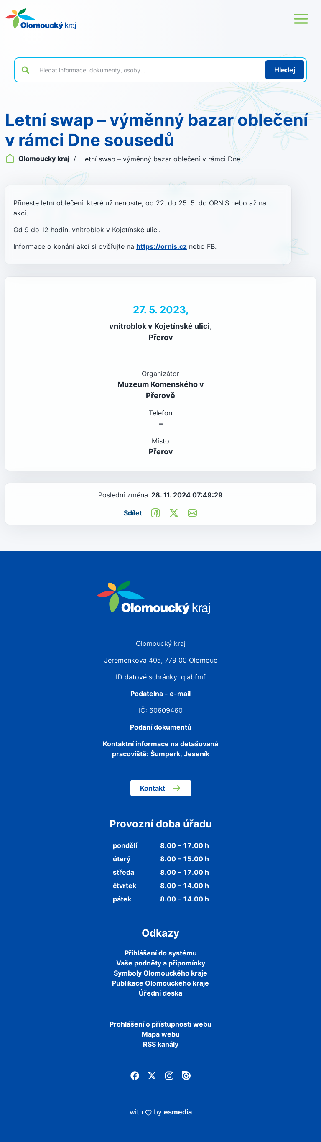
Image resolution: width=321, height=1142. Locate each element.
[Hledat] (284, 69)
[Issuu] (186, 1075)
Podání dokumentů (160, 727)
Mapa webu (161, 1034)
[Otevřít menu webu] (301, 18)
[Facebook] (134, 1075)
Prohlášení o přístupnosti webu (160, 1024)
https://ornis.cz (161, 246)
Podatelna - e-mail (160, 693)
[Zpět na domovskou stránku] (40, 18)
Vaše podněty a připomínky (160, 963)
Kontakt (160, 788)
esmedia (178, 1112)
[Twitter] (152, 1075)
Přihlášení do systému (161, 953)
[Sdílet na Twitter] (174, 512)
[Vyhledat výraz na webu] (147, 70)
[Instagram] (169, 1075)
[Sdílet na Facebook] (155, 512)
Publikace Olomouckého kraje (160, 983)
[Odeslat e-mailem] (192, 512)
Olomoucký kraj (38, 158)
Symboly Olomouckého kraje (160, 973)
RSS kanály (160, 1044)
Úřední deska (160, 993)
